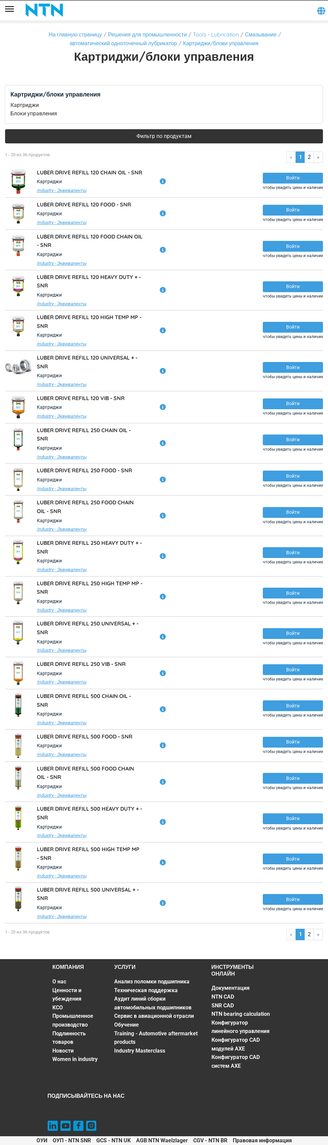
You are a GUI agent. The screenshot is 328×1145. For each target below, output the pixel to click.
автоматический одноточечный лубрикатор (123, 43)
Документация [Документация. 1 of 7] (230, 988)
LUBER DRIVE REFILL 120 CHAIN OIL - (89, 172)
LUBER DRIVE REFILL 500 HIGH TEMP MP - (88, 853)
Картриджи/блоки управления (220, 43)
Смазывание (261, 34)
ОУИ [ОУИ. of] (41, 1140)
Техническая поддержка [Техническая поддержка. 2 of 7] (146, 990)
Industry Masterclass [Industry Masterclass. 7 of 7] (139, 1051)
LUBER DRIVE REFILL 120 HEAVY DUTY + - (89, 281)
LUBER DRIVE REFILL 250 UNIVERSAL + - (87, 628)
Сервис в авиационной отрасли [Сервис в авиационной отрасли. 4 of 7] (154, 1016)
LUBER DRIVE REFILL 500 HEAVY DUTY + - (89, 813)
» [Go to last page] (318, 157)
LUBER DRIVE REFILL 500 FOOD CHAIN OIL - (85, 773)
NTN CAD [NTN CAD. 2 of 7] (222, 997)
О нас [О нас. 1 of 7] (59, 981)
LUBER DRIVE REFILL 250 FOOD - (84, 470)
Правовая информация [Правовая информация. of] (262, 1140)
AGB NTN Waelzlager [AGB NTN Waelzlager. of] (162, 1140)
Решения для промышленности (147, 34)
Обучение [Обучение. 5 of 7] (126, 1025)
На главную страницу (75, 34)
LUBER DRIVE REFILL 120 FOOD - (84, 204)
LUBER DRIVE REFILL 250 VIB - (81, 664)
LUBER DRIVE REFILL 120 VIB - (81, 398)
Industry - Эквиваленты (61, 190)
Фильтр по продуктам (164, 136)
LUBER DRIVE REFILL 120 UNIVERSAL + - (87, 362)
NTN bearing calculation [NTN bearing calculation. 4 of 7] (240, 1014)
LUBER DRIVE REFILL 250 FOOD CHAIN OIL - (85, 506)
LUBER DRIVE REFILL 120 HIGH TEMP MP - (89, 321)
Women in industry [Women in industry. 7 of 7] (75, 1059)
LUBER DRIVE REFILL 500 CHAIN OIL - (84, 700)
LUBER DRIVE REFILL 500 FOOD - (84, 736)
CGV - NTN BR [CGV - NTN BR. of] (210, 1140)
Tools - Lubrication (216, 34)
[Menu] (9, 10)
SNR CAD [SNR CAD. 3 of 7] (222, 1005)
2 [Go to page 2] (309, 157)
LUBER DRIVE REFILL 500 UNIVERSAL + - (88, 894)
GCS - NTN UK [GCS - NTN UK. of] (113, 1140)
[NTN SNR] (44, 10)
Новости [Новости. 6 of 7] (63, 1051)
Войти (293, 177)
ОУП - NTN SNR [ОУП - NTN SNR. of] (72, 1140)
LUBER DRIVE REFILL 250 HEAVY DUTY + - (89, 547)
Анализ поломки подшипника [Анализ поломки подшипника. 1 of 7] (152, 981)
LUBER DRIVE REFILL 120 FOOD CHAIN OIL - (90, 241)
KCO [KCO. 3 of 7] (57, 1007)
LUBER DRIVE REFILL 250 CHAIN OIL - (84, 434)
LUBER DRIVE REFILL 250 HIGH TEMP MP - (90, 587)
